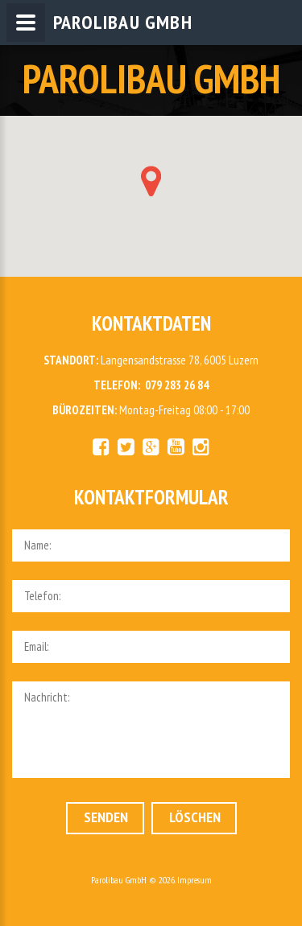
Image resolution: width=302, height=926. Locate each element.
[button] (151, 181)
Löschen (195, 817)
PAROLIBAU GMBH (151, 78)
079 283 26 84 (177, 385)
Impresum (194, 880)
